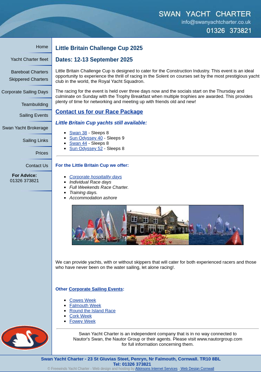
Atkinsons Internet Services (156, 369)
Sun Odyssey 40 (86, 138)
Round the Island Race (92, 310)
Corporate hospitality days (95, 176)
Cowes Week (82, 300)
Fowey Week (82, 321)
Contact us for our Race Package (99, 112)
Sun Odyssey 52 (86, 148)
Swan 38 (78, 132)
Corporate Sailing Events (96, 289)
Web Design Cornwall (197, 369)
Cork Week (80, 316)
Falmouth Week (85, 305)
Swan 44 (78, 143)
